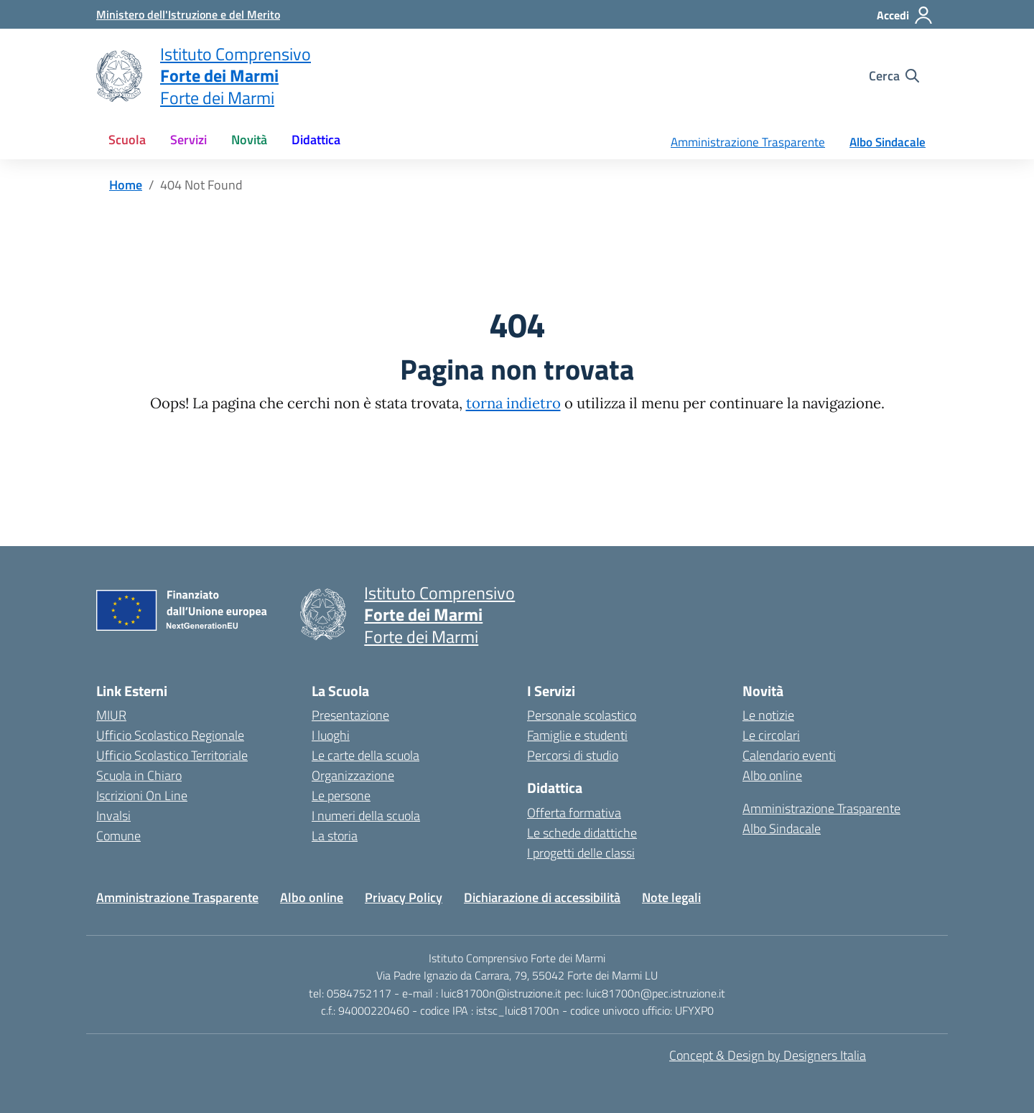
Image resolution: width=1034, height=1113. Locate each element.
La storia (335, 835)
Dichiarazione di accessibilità (542, 897)
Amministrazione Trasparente (748, 142)
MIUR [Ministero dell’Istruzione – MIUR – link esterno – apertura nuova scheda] (111, 715)
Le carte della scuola (365, 755)
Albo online (772, 775)
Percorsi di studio (572, 755)
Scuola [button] (127, 139)
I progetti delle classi (581, 853)
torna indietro (513, 403)
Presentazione (350, 715)
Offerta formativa (574, 812)
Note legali (671, 897)
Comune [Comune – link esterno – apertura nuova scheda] (118, 835)
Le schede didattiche (582, 832)
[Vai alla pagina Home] (125, 184)
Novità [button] (249, 139)
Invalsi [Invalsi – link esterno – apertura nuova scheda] (113, 815)
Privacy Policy (403, 897)
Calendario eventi (789, 755)
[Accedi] (905, 15)
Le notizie (768, 715)
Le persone (341, 795)
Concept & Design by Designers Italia (767, 1055)
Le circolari (771, 735)
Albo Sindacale (887, 142)
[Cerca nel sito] (894, 76)
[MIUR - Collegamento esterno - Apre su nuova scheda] (188, 14)
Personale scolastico (581, 715)
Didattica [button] (316, 139)
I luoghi (331, 735)
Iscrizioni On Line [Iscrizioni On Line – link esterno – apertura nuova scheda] (141, 795)
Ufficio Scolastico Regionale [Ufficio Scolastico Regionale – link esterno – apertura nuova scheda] (170, 735)
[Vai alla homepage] (119, 76)
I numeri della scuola (366, 815)
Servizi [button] (188, 139)
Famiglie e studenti (577, 735)
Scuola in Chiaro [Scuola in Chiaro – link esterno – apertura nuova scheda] (139, 775)
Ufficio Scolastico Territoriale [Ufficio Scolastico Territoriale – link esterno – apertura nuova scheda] (172, 755)
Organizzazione (353, 775)
